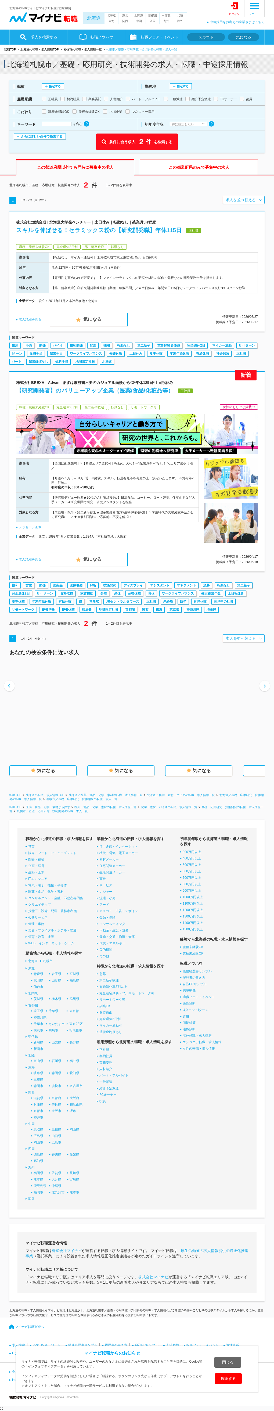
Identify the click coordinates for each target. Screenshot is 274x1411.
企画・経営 (36, 866)
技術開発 (76, 345)
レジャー (105, 892)
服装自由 (105, 1012)
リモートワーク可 (112, 1000)
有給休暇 (202, 353)
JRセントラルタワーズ (122, 601)
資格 (186, 1016)
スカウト (206, 37)
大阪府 (74, 1098)
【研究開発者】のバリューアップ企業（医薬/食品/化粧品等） (95, 390)
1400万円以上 (193, 923)
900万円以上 (192, 890)
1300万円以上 (193, 916)
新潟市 (38, 1049)
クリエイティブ (39, 904)
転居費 (87, 609)
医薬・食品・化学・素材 (46, 892)
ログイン (234, 14)
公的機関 (105, 950)
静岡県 (56, 1073)
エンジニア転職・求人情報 (202, 1042)
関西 (125, 21)
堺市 (73, 1111)
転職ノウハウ (102, 37)
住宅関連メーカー (112, 866)
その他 (104, 956)
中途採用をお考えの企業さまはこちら (237, 22)
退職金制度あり (110, 1032)
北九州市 (58, 1192)
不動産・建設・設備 (113, 930)
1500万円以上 (193, 929)
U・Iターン (247, 345)
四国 (153, 21)
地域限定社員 (85, 361)
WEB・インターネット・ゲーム (51, 943)
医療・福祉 (36, 859)
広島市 (56, 1142)
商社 (102, 879)
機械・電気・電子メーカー (118, 853)
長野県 (74, 1042)
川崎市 (53, 1030)
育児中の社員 (223, 601)
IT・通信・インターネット (118, 846)
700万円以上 (192, 878)
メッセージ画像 (30, 527)
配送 (93, 345)
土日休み (135, 353)
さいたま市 (57, 1024)
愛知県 (74, 1073)
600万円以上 (192, 871)
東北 (125, 15)
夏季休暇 (156, 353)
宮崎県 (74, 1179)
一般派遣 (105, 1082)
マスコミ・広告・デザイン (118, 911)
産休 (117, 593)
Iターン (17, 353)
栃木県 (56, 999)
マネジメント (186, 585)
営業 (29, 585)
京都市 (38, 1111)
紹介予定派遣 (109, 1088)
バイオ (58, 345)
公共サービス (38, 917)
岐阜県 (38, 1073)
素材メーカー (109, 859)
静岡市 (38, 1086)
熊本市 (74, 1192)
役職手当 (36, 353)
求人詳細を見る (30, 319)
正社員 (241, 353)
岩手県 (56, 974)
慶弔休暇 (68, 609)
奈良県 (56, 1104)
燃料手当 (61, 361)
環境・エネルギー (112, 943)
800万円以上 (192, 884)
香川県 (56, 1154)
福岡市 (38, 1192)
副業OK (104, 1006)
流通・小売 (107, 898)
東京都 (174, 609)
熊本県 (38, 1179)
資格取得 (66, 593)
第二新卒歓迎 (109, 980)
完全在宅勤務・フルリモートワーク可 (126, 993)
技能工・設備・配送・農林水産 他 (52, 911)
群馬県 (74, 999)
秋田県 (38, 980)
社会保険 (222, 353)
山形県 (56, 980)
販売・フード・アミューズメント (52, 853)
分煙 (103, 593)
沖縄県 (56, 1186)
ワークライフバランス (86, 353)
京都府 (56, 1098)
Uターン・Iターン (195, 1010)
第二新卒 (143, 345)
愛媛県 (74, 1154)
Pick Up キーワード (47, 1345)
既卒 (183, 601)
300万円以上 (192, 852)
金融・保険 (107, 917)
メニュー (254, 14)
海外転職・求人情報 (197, 1036)
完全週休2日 (196, 345)
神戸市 (38, 1117)
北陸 (180, 15)
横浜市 (38, 1030)
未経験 (168, 601)
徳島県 (38, 1154)
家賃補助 (86, 593)
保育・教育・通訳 (41, 937)
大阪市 (56, 1111)
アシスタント (160, 585)
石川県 (56, 1061)
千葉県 (53, 1011)
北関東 (138, 15)
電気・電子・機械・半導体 (47, 885)
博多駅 (94, 601)
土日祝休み (236, 593)
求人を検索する (44, 37)
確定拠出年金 (211, 593)
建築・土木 (36, 872)
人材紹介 (105, 1069)
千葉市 (38, 1024)
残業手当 (56, 353)
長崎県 (74, 1173)
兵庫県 (38, 1104)
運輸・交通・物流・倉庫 (117, 937)
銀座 (15, 345)
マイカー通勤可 (110, 1025)
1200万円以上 (193, 910)
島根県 (56, 1129)
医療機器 (76, 585)
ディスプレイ (133, 585)
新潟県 (38, 1042)
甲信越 (166, 15)
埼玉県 (211, 609)
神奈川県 (192, 609)
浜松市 (56, 1086)
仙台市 (38, 987)
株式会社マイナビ (67, 1250)
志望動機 (189, 990)
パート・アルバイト (113, 1075)
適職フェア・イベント (199, 997)
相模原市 (75, 1030)
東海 (111, 21)
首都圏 (152, 15)
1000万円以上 (193, 897)
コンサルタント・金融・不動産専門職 (55, 898)
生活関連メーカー (112, 872)
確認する (228, 1378)
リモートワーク (23, 609)
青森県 (38, 974)
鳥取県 (38, 1129)
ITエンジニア (37, 879)
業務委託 (105, 1062)
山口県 (56, 1136)
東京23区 (75, 1024)
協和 (15, 585)
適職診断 (189, 1029)
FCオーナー (108, 1095)
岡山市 (38, 1142)
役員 (102, 1101)
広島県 (38, 1136)
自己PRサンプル (195, 984)
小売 (29, 345)
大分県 (56, 1179)
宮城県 (74, 974)
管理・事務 (36, 924)
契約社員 (105, 1056)
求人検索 (18, 1345)
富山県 (38, 1061)
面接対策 (189, 1023)
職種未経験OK (193, 947)
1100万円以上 (193, 903)
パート (16, 361)
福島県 (74, 980)
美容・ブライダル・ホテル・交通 (52, 930)
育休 (151, 593)
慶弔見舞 (48, 609)
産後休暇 (134, 593)
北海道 (94, 18)
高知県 (38, 1161)
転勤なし (123, 345)
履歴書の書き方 (194, 978)
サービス (105, 885)
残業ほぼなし (38, 361)
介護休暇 (115, 353)
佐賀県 (56, 1173)
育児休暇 (200, 601)
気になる (243, 37)
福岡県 (38, 1173)
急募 (206, 585)
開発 (42, 345)
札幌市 (48, 961)
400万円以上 (192, 858)
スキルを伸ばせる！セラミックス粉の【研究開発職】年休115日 (99, 230)
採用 (106, 345)
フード (104, 904)
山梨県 (56, 1042)
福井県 (74, 1061)
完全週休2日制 (110, 1019)
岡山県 (74, 1129)
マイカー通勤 (222, 345)
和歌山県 (76, 1104)
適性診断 (189, 1003)
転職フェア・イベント (159, 37)
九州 (166, 21)
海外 (180, 21)
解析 (93, 585)
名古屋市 (76, 1086)
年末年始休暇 (179, 353)
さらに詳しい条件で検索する (42, 136)
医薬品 (58, 585)
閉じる (227, 1362)
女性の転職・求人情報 (199, 1048)
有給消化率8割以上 (113, 987)
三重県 (38, 1079)
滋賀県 (38, 1098)
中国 (139, 21)
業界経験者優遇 (168, 345)
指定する (55, 86)
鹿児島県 (40, 1186)
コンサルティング (112, 924)
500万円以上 (192, 865)
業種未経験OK (193, 953)
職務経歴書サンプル (197, 971)
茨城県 (38, 999)
